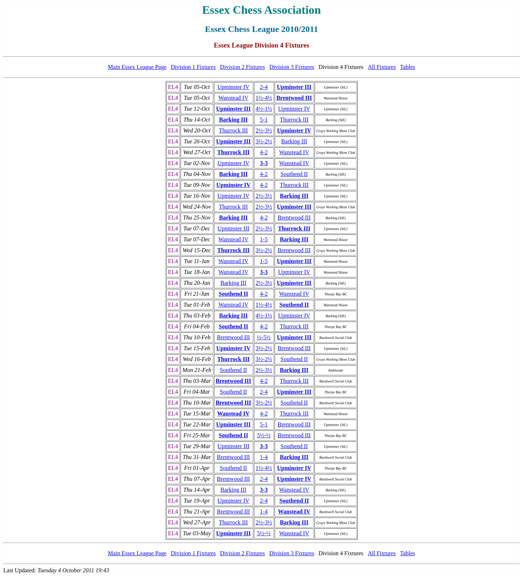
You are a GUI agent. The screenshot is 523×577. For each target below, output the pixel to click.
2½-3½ (264, 130)
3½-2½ (264, 141)
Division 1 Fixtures (193, 67)
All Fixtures (382, 67)
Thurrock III (294, 119)
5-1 (264, 119)
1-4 (264, 457)
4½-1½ (264, 109)
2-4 (264, 87)
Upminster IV (233, 87)
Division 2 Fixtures (242, 67)
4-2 (264, 152)
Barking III (233, 119)
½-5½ (264, 337)
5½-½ (264, 435)
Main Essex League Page (137, 67)
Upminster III (294, 87)
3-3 (264, 163)
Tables (407, 67)
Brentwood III (294, 98)
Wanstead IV (233, 98)
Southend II (294, 174)
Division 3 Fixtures (291, 67)
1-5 (264, 239)
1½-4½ (264, 98)
